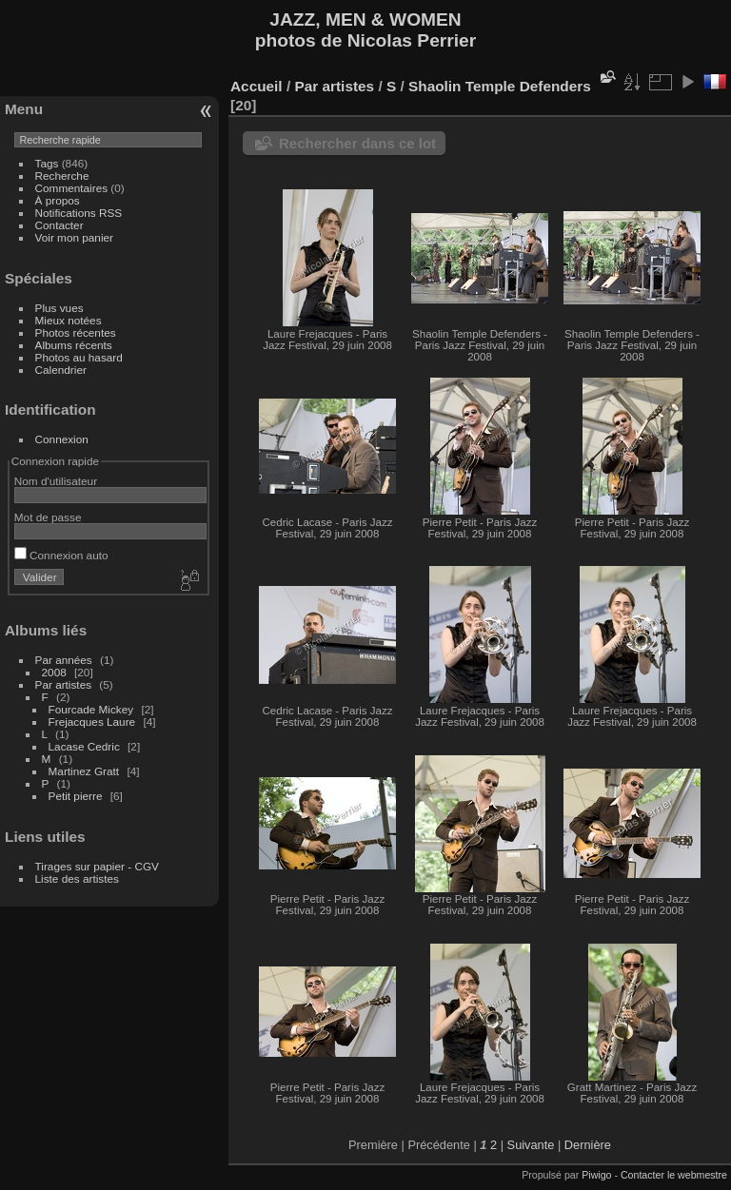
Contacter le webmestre (674, 1174)
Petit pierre (76, 796)
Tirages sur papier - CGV (97, 866)
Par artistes (63, 684)
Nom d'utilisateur (55, 481)
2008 (54, 672)
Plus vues (59, 308)
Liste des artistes (77, 878)
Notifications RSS (79, 212)
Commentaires (72, 188)
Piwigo (596, 1174)
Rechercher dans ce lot (357, 143)
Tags (47, 163)
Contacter (59, 225)
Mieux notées (68, 320)
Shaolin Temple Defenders (499, 86)
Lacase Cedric (84, 746)
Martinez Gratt (84, 771)
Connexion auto (61, 555)
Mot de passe (48, 517)
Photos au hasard (79, 357)
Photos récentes (75, 332)
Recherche (62, 175)
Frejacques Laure (92, 721)
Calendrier (61, 369)
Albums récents (73, 345)
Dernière (587, 1145)
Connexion (62, 439)
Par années (63, 660)
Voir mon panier (74, 237)
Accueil (256, 86)
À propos (57, 200)
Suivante (531, 1145)
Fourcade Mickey (91, 709)
